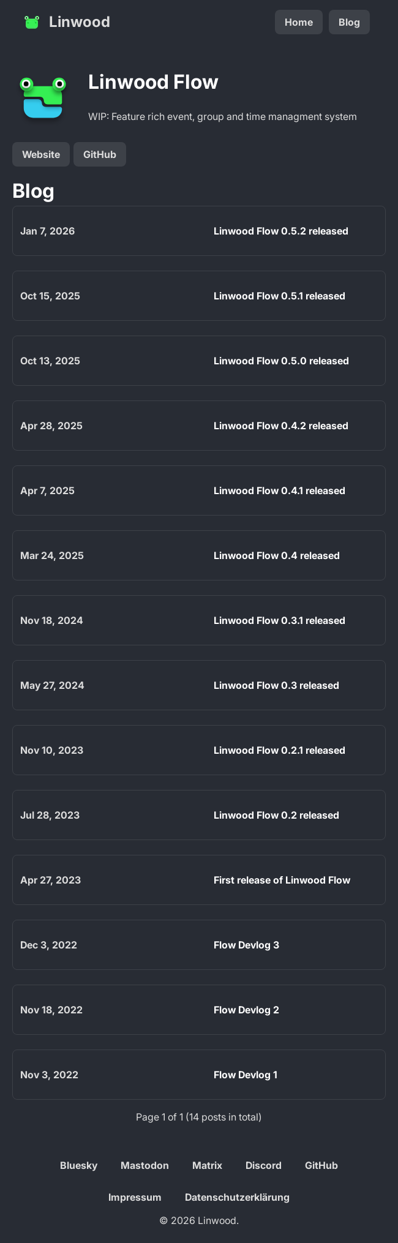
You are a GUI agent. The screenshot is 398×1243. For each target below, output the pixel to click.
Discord (264, 1165)
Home (299, 22)
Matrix (207, 1165)
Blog (349, 22)
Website (41, 154)
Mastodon (145, 1165)
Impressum (135, 1197)
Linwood (66, 22)
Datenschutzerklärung (237, 1197)
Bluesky (78, 1165)
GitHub (99, 154)
